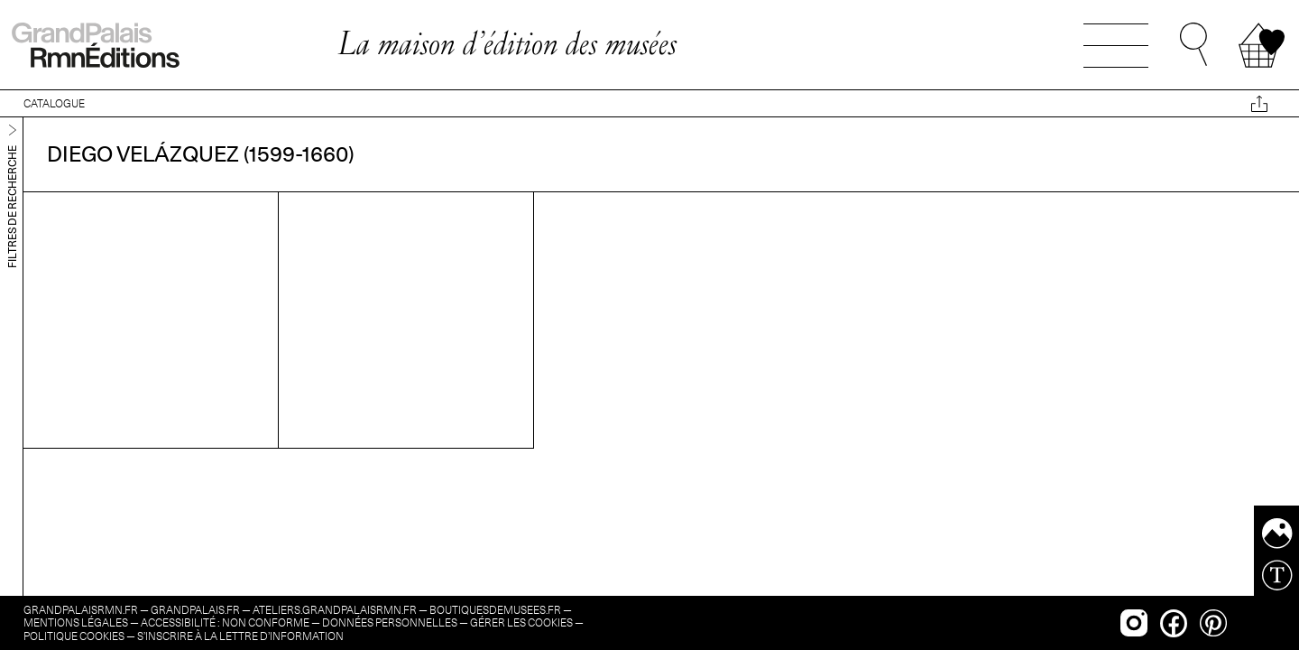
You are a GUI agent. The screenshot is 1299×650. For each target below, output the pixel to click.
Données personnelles (389, 622)
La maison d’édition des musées (507, 43)
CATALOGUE (54, 103)
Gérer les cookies (521, 622)
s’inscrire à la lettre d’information (240, 636)
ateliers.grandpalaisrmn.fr (335, 610)
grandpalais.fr (195, 610)
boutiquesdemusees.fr (495, 610)
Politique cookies (73, 636)
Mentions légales (75, 622)
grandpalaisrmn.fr (80, 610)
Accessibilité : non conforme (225, 622)
